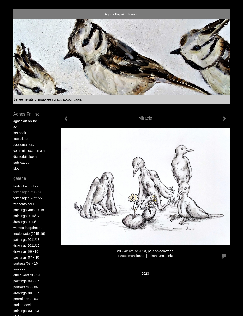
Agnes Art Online (25, 121)
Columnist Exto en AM (29, 151)
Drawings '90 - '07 (26, 293)
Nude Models (22, 305)
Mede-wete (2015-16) (29, 234)
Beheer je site (23, 99)
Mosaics (19, 269)
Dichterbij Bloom (25, 156)
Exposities (20, 139)
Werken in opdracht (27, 228)
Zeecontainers (23, 145)
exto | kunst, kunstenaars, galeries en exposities (26, 14)
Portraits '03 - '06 (25, 287)
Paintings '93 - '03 (26, 311)
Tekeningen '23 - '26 (27, 192)
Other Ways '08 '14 (26, 275)
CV (15, 127)
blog (16, 168)
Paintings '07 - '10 (26, 257)
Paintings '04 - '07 (26, 281)
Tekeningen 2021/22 (27, 198)
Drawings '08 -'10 (25, 251)
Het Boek (19, 133)
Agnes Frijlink (115, 14)
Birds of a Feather (25, 186)
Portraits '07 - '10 (25, 263)
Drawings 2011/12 (26, 245)
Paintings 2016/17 (26, 216)
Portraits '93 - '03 (25, 299)
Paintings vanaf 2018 (28, 210)
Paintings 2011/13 (26, 240)
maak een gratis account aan (59, 99)
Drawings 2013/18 (26, 222)
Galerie (19, 178)
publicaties (21, 162)
